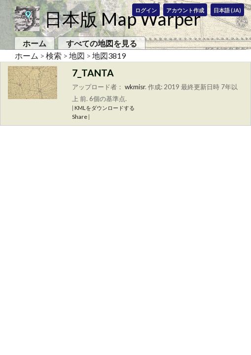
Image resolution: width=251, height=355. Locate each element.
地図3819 (109, 55)
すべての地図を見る (101, 43)
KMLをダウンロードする (104, 108)
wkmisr (135, 87)
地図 (77, 55)
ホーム (34, 43)
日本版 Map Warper (122, 19)
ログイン (146, 10)
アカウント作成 (185, 10)
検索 (54, 55)
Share (79, 116)
